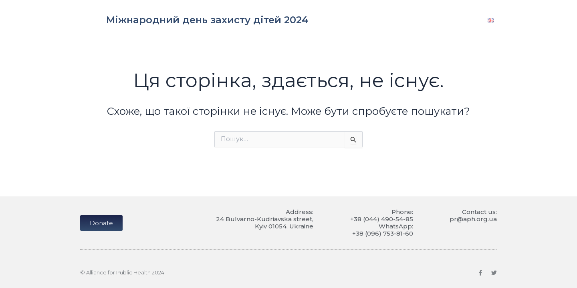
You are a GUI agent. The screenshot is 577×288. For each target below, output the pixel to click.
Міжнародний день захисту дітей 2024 (207, 20)
